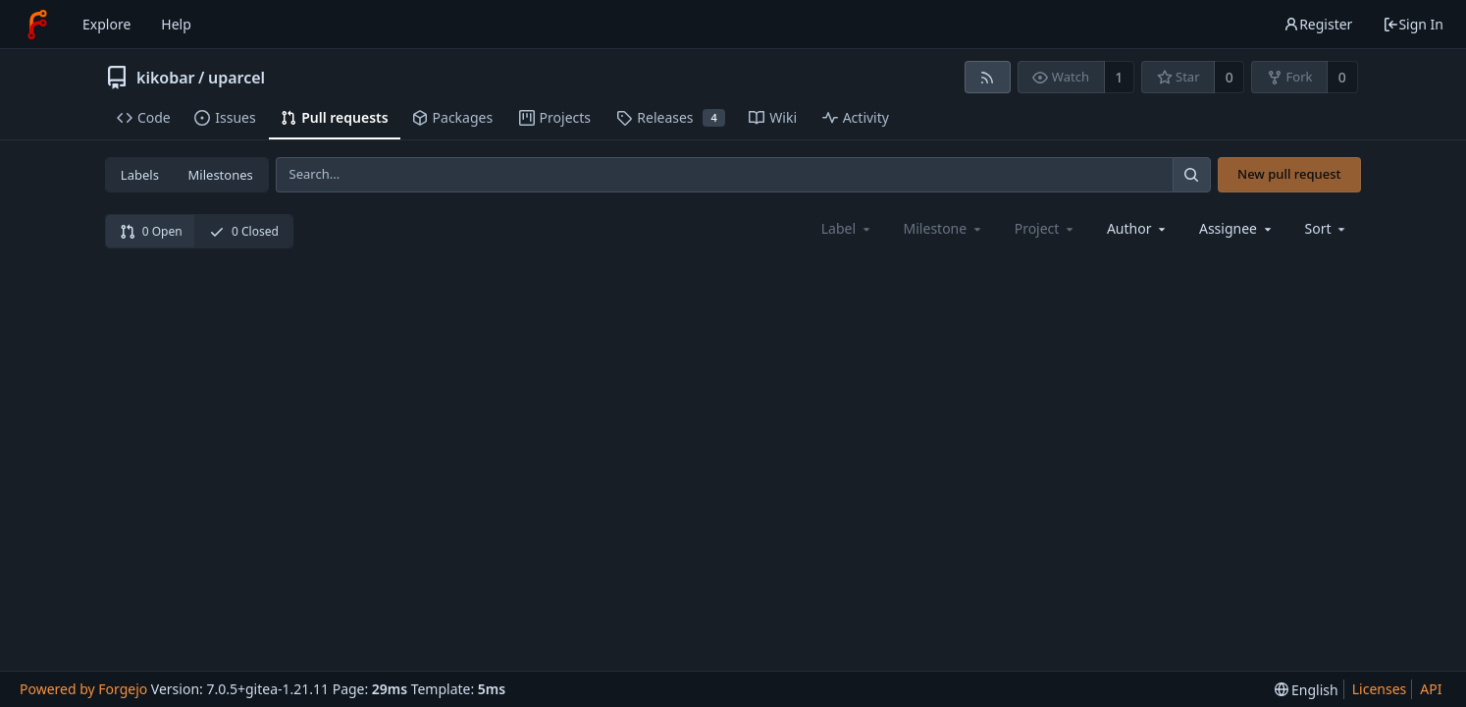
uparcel (236, 77)
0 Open (151, 231)
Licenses (1379, 689)
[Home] (37, 24)
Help (176, 24)
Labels (140, 175)
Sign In (1413, 24)
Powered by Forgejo (83, 689)
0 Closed (244, 231)
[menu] (1327, 228)
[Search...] (1191, 174)
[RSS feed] (988, 77)
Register (1317, 24)
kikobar (165, 77)
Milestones (220, 175)
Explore (106, 24)
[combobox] (1137, 228)
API (1430, 689)
